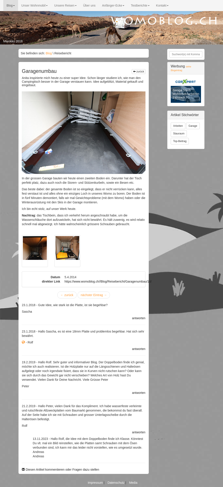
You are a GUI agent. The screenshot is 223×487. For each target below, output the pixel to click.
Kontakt (162, 5)
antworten (138, 318)
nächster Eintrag (94, 295)
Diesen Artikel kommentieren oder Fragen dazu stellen (60, 469)
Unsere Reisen (65, 5)
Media (133, 482)
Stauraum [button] (178, 133)
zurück (138, 71)
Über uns (89, 5)
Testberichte (140, 5)
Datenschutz (116, 482)
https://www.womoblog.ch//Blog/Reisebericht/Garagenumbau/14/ (108, 281)
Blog (11, 5)
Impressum (96, 482)
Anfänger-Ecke (113, 5)
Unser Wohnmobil (34, 5)
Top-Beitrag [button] (179, 141)
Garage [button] (193, 125)
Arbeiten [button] (178, 125)
